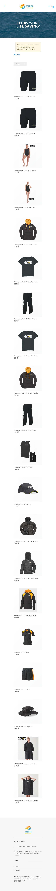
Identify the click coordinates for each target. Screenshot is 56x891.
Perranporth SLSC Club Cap (22, 504)
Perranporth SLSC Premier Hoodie (25, 615)
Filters (17, 55)
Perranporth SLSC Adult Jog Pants (25, 430)
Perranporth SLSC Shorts (22, 689)
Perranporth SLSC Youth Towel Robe (26, 801)
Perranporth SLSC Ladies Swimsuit (25, 208)
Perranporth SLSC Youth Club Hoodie (26, 393)
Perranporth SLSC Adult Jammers (24, 133)
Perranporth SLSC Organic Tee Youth (26, 282)
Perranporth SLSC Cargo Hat (23, 726)
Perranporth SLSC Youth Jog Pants (25, 319)
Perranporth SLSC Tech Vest (23, 467)
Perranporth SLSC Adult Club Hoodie (25, 245)
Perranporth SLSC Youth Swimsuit (25, 171)
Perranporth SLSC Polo (21, 652)
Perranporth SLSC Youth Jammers (25, 96)
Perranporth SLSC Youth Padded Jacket (26, 578)
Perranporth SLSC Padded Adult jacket (26, 541)
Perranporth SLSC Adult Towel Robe (25, 764)
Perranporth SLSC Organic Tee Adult (25, 356)
